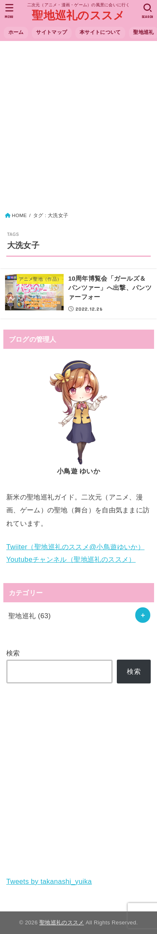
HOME (19, 215)
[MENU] (9, 11)
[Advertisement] (78, 128)
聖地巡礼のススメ (78, 15)
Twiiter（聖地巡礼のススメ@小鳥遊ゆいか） (75, 546)
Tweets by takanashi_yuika (49, 881)
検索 (13, 653)
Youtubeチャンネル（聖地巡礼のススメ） (71, 559)
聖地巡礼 (29, 615)
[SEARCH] (147, 11)
